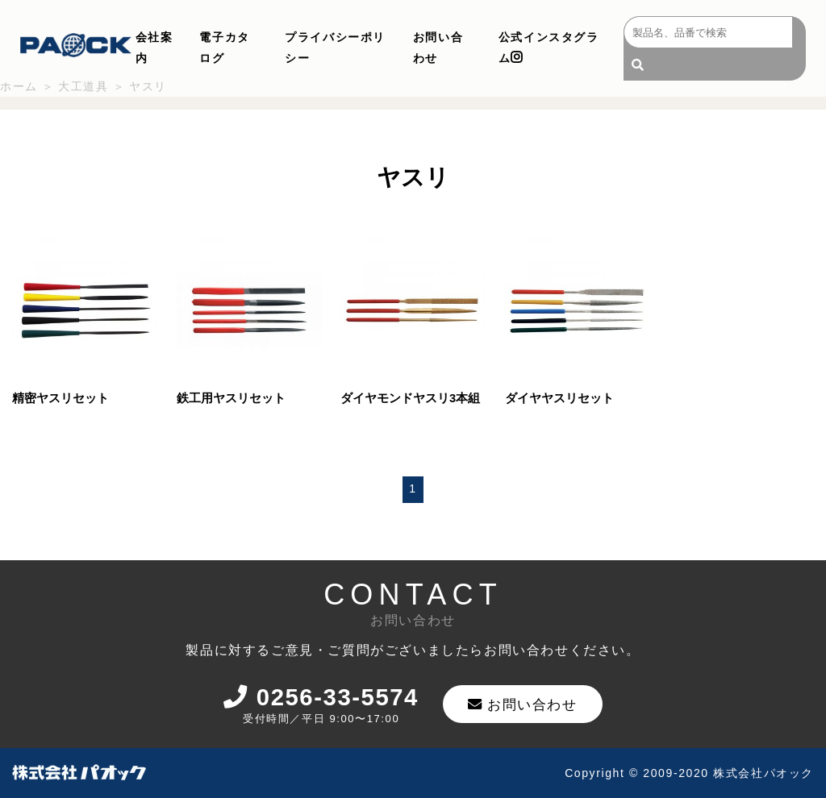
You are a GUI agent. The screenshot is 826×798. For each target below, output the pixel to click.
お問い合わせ (438, 47)
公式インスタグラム (549, 47)
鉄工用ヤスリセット (231, 397)
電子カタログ (224, 47)
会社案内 (154, 47)
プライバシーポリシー (335, 47)
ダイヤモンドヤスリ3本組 (410, 397)
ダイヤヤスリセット (559, 397)
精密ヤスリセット (60, 397)
